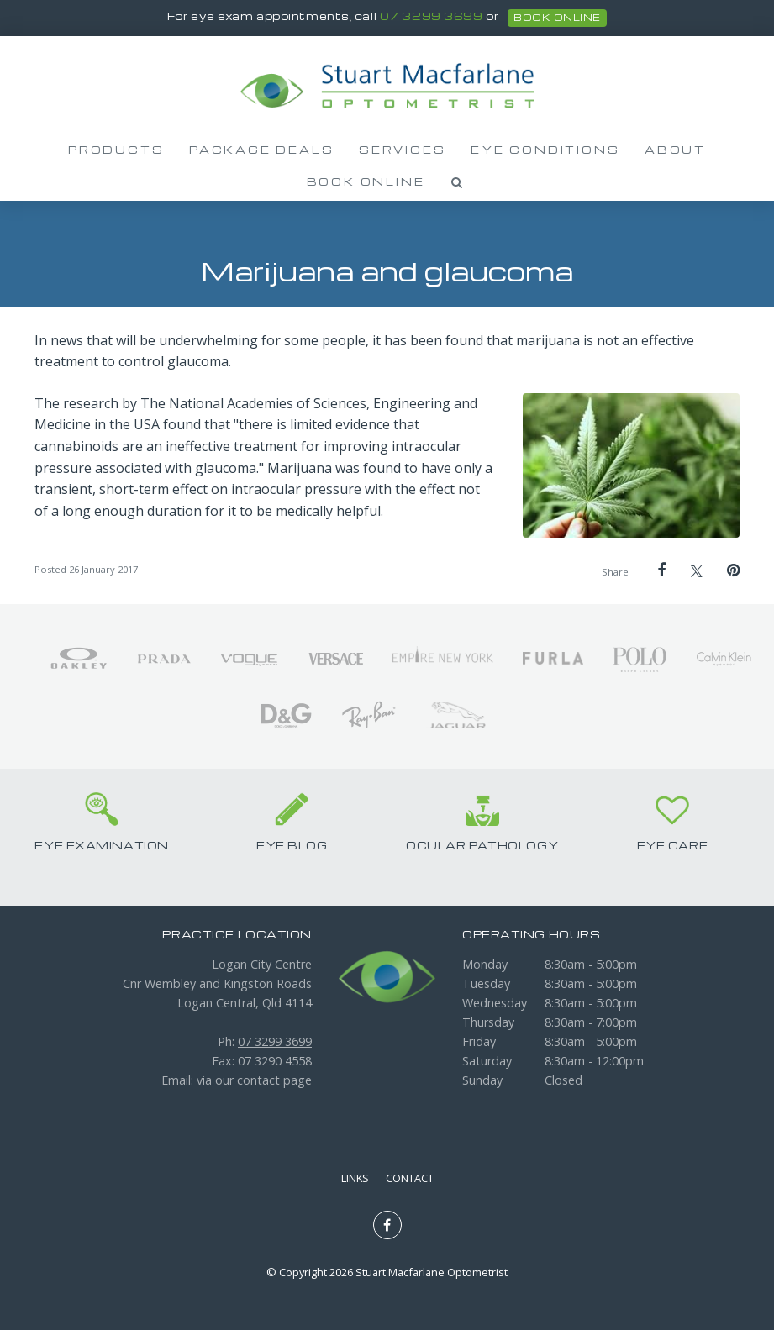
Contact (410, 1177)
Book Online (366, 181)
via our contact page (254, 1080)
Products (116, 149)
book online (556, 18)
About (675, 149)
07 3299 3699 (431, 17)
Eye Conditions (545, 149)
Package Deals (261, 149)
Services (402, 149)
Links (355, 1177)
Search (457, 182)
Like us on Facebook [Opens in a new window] (387, 1225)
